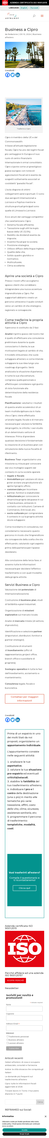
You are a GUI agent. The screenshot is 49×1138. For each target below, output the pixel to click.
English (24, 8)
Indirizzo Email (13, 1024)
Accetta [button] (24, 1130)
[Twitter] (12, 75)
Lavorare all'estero (16, 1043)
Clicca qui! (24, 888)
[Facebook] (7, 75)
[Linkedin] (17, 75)
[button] (46, 1116)
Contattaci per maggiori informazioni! (24, 699)
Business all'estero (16, 1040)
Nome (8, 1005)
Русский (34, 8)
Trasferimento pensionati (19, 1037)
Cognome (10, 1014)
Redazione (13, 34)
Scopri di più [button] (24, 1134)
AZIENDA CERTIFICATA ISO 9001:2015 (28, 2)
